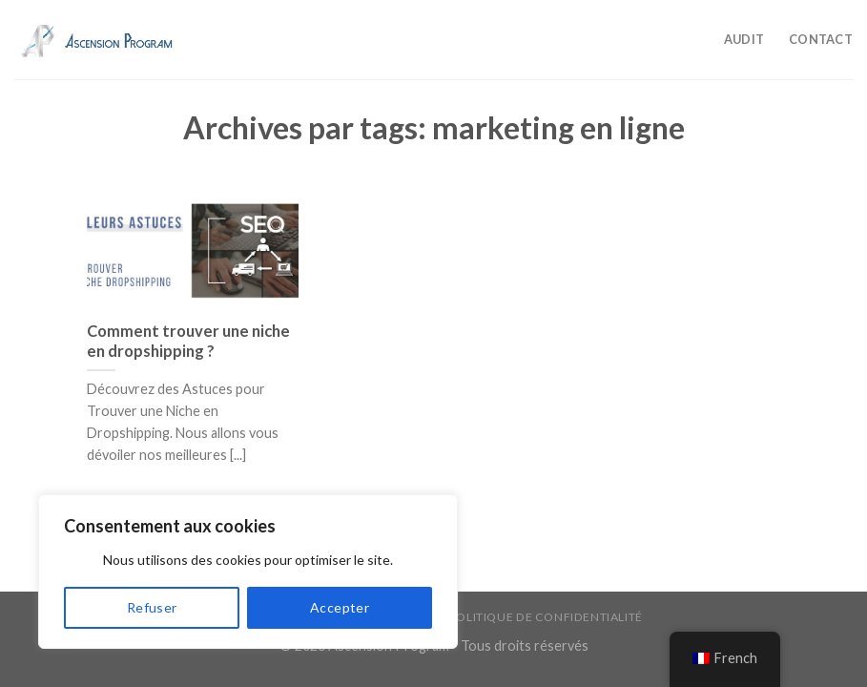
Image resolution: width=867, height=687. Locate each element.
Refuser (152, 607)
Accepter (339, 607)
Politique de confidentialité (546, 617)
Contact (821, 39)
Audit (744, 39)
